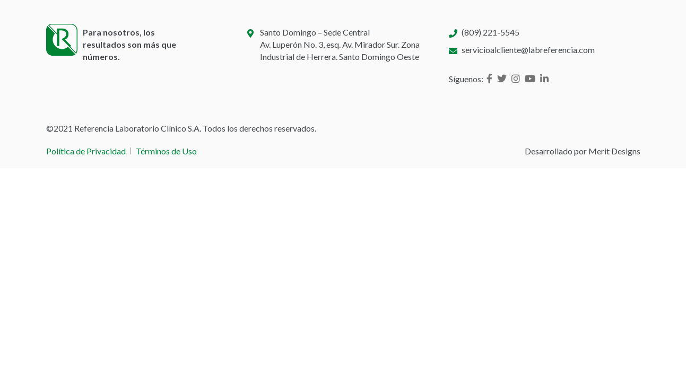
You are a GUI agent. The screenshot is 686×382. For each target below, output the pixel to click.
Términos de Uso (166, 151)
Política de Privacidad (86, 151)
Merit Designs (614, 151)
